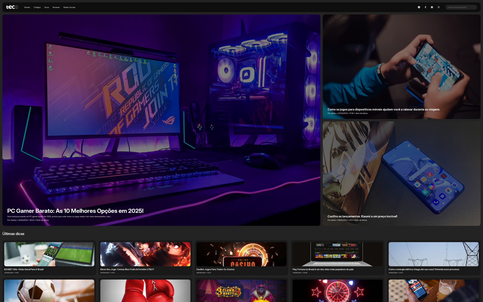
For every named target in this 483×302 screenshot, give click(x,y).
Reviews (56, 7)
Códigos (37, 7)
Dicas (46, 7)
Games (27, 7)
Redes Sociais (69, 7)
